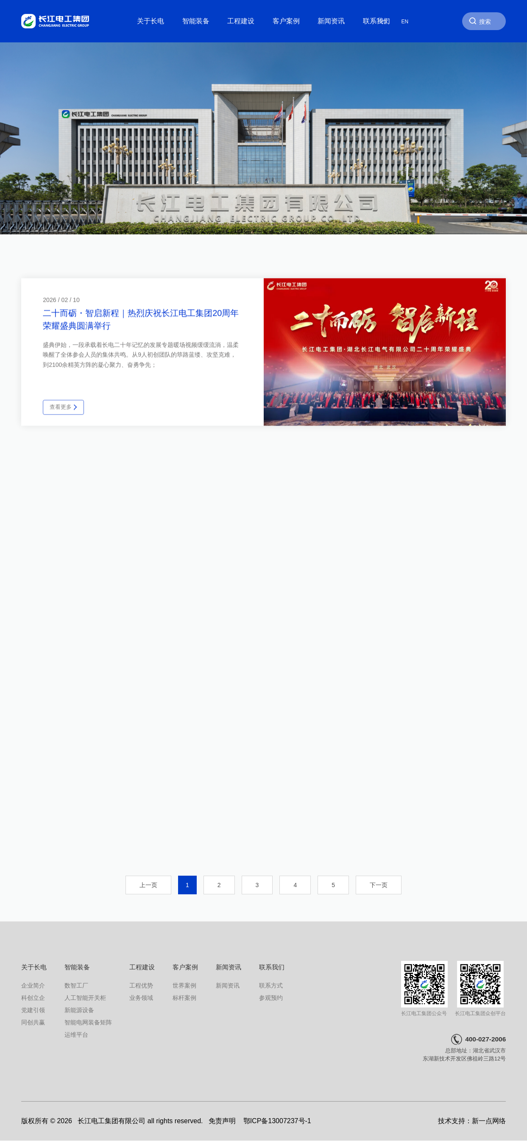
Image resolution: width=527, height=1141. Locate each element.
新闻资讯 (331, 21)
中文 (384, 21)
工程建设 (240, 21)
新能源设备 (79, 1010)
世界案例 (184, 985)
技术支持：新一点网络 (472, 1120)
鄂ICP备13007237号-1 (277, 1120)
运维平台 (76, 1034)
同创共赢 (33, 1022)
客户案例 (286, 21)
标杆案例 (184, 997)
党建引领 (33, 1010)
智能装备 (195, 21)
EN (405, 21)
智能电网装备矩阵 (88, 1022)
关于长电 (150, 21)
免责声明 (222, 1120)
